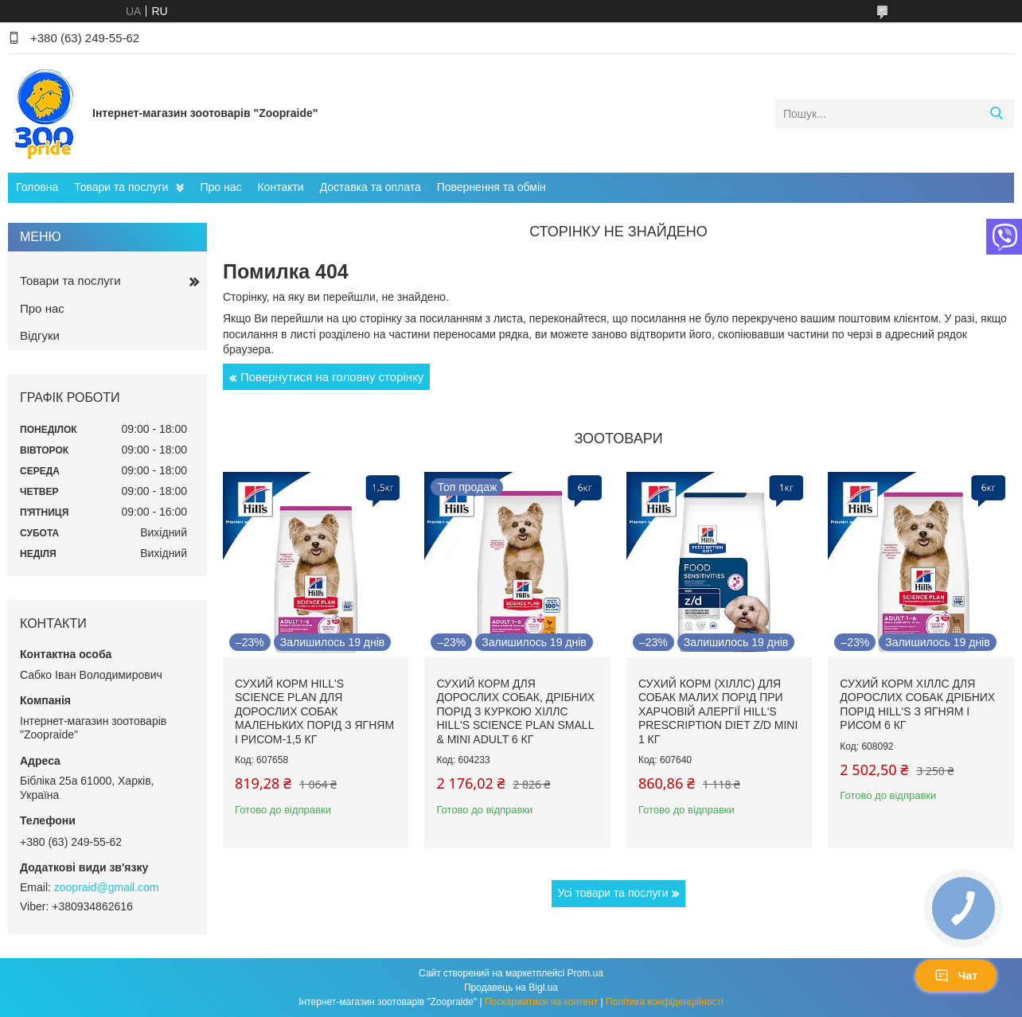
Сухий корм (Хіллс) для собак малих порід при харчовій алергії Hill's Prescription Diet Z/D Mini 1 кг (718, 711)
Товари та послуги (121, 187)
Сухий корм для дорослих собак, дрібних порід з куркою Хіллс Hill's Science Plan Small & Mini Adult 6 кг (515, 711)
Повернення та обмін (491, 187)
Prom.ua (585, 973)
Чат (955, 975)
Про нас (220, 187)
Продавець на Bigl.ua (511, 987)
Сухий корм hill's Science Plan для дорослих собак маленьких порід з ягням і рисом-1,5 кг (314, 711)
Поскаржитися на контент (541, 1001)
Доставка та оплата (370, 187)
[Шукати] (996, 113)
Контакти (280, 187)
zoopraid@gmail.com (106, 887)
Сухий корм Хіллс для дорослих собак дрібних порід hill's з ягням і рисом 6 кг (917, 704)
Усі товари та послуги (613, 892)
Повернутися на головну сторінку (331, 377)
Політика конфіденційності (665, 1001)
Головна (37, 187)
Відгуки (40, 335)
